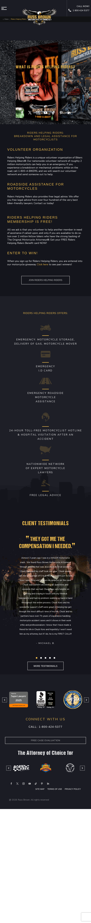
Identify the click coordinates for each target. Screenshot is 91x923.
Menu (5, 8)
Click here (42, 264)
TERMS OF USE (54, 789)
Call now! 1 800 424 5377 (79, 8)
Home (6, 19)
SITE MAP (39, 789)
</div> (21, 911)
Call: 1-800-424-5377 (45, 726)
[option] (18, 700)
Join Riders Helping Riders (45, 280)
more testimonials (45, 666)
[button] (36, 658)
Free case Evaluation (45, 740)
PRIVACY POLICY (73, 789)
